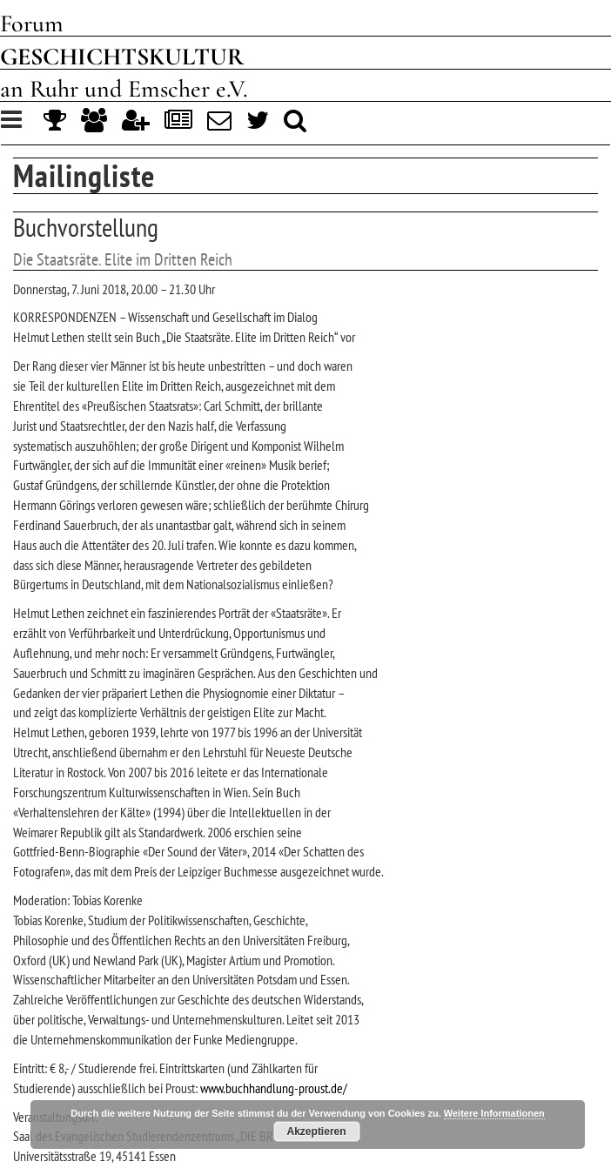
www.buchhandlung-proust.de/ (273, 1088)
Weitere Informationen (494, 1113)
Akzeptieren (316, 1131)
